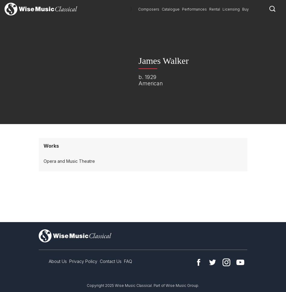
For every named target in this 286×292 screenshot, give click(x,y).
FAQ (128, 261)
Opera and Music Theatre (69, 161)
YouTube (240, 262)
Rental (214, 9)
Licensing (231, 9)
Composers (148, 9)
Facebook (199, 262)
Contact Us (111, 261)
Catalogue (171, 9)
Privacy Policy (83, 261)
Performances (194, 9)
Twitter (212, 262)
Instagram (226, 262)
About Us (58, 261)
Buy (245, 9)
